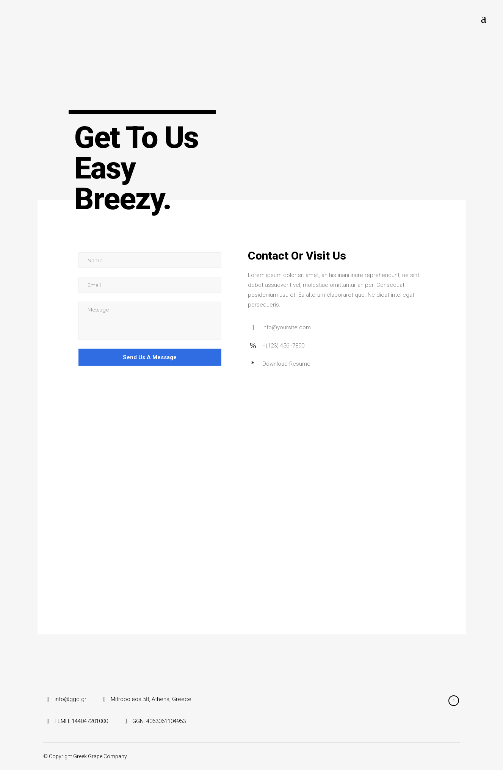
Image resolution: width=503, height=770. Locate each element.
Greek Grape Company (100, 756)
